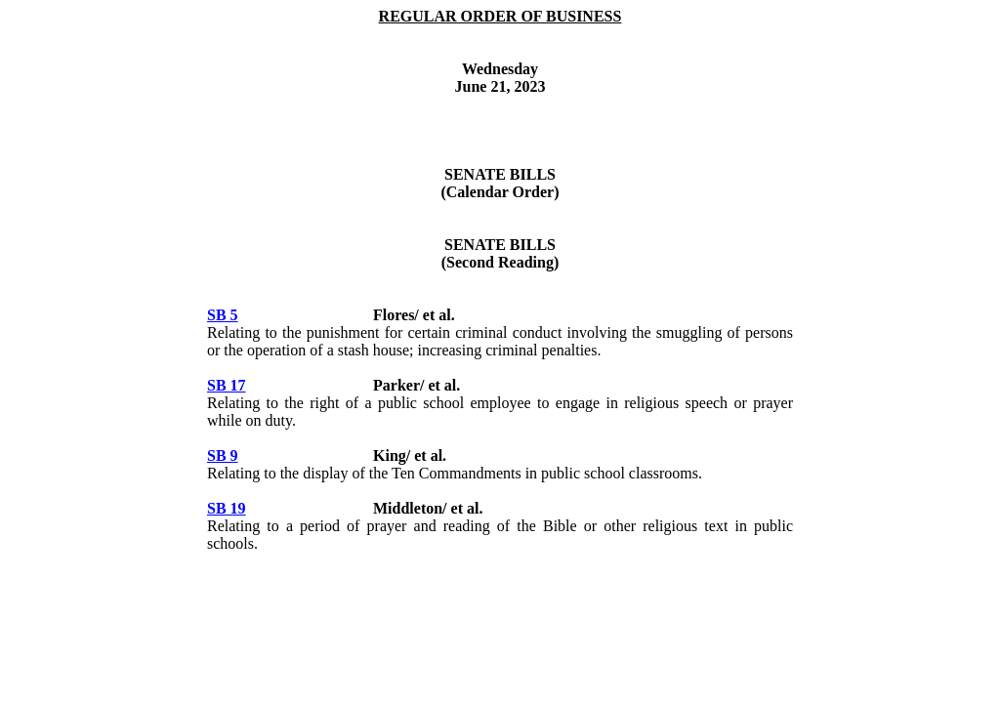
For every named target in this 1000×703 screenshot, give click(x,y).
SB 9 (222, 455)
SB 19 (226, 508)
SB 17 (226, 385)
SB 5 (222, 315)
